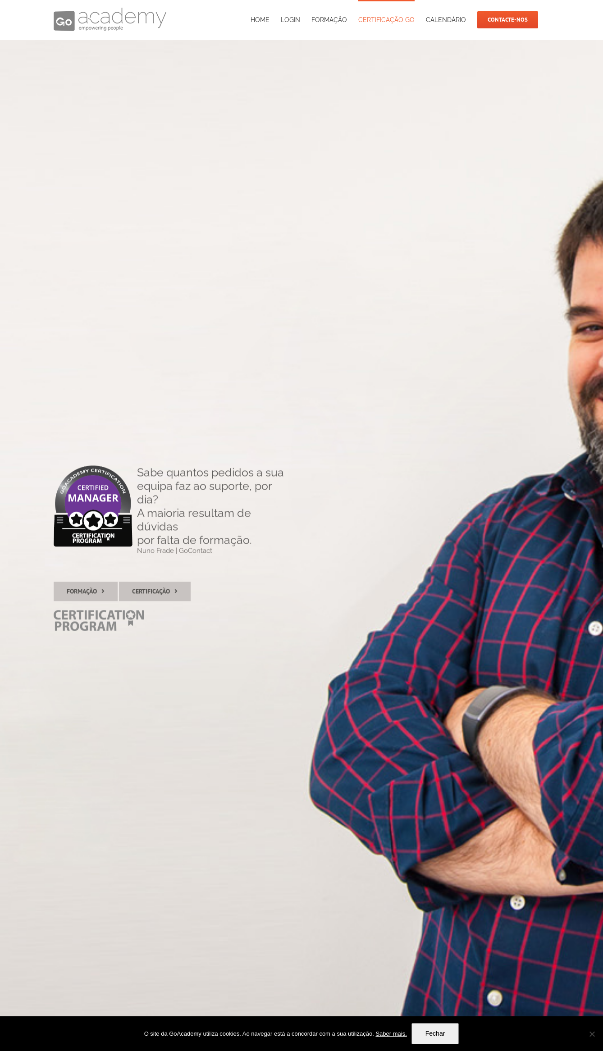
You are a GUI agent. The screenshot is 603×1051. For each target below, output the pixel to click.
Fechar (435, 1033)
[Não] (591, 1033)
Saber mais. (391, 1033)
